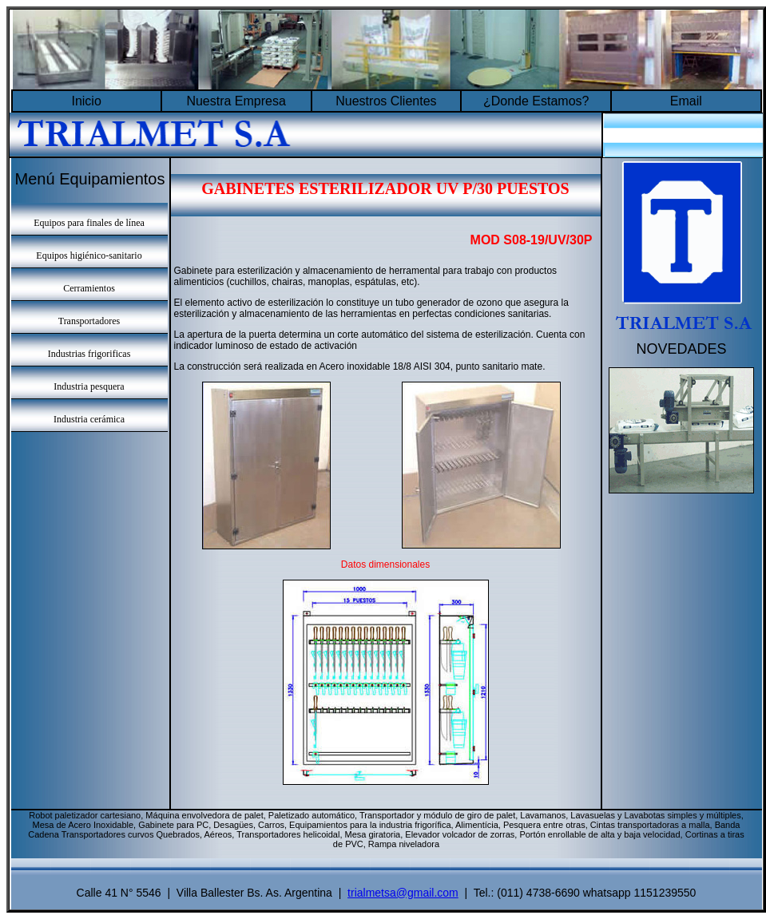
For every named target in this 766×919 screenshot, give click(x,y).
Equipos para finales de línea (89, 222)
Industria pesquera (89, 386)
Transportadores (89, 321)
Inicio (86, 101)
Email (686, 101)
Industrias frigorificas (89, 353)
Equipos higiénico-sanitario (88, 255)
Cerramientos (89, 288)
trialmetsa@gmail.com (402, 892)
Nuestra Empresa (236, 101)
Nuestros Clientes (385, 101)
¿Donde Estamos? (536, 101)
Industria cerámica (89, 419)
